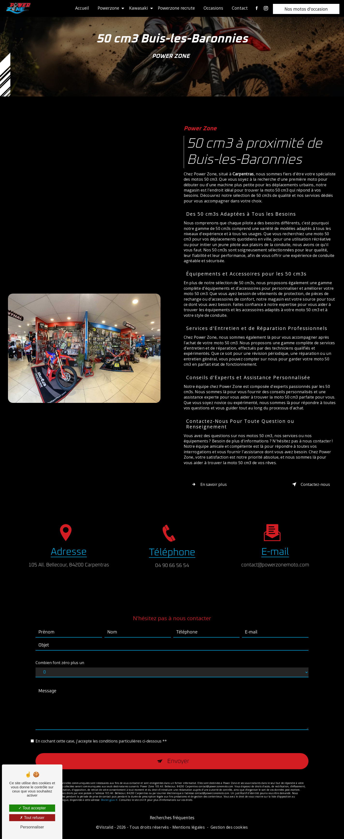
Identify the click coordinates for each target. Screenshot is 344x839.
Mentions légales (188, 829)
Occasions (211, 8)
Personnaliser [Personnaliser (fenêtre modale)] (32, 827)
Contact (238, 8)
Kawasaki (136, 8)
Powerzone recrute (174, 8)
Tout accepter (32, 808)
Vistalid (106, 829)
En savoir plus (213, 485)
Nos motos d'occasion (304, 9)
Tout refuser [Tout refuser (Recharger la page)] (32, 818)
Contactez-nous (303, 485)
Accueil (80, 8)
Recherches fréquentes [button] (172, 820)
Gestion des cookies (229, 829)
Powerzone (106, 8)
